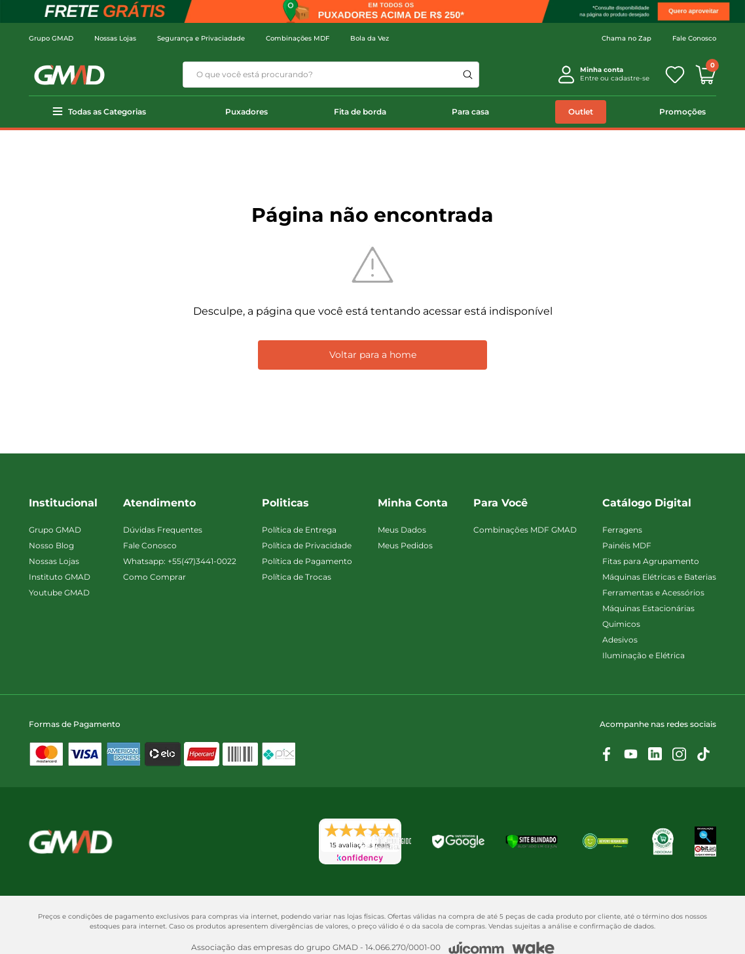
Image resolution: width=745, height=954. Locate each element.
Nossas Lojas (115, 38)
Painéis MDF (626, 545)
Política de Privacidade (307, 545)
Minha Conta (413, 503)
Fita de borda (360, 111)
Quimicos (621, 624)
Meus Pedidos (405, 545)
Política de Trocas (296, 577)
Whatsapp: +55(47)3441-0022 (179, 561)
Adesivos (620, 640)
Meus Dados (402, 530)
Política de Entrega (299, 530)
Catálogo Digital (646, 503)
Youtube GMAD (59, 592)
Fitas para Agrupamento (650, 561)
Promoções (682, 111)
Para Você (500, 503)
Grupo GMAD (51, 38)
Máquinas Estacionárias (648, 608)
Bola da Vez (369, 38)
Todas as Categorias (107, 111)
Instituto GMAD (59, 577)
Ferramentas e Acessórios (653, 592)
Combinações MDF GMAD (525, 530)
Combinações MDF (297, 38)
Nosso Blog (51, 545)
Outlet (580, 111)
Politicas (285, 503)
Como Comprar (154, 577)
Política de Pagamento (307, 561)
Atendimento (159, 503)
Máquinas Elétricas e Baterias (659, 577)
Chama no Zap (626, 38)
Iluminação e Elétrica (643, 655)
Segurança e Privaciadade (201, 38)
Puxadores (246, 111)
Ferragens (622, 530)
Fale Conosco (694, 38)
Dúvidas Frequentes (162, 530)
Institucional (63, 503)
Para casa (470, 111)
